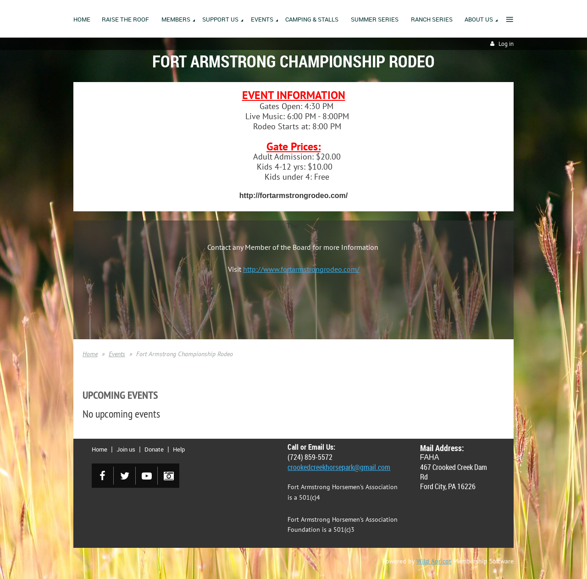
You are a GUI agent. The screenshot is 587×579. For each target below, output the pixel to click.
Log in (506, 44)
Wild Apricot (433, 561)
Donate (154, 449)
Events (117, 354)
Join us (125, 449)
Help (179, 449)
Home (90, 354)
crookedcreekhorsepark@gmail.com (339, 467)
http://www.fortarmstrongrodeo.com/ (301, 269)
